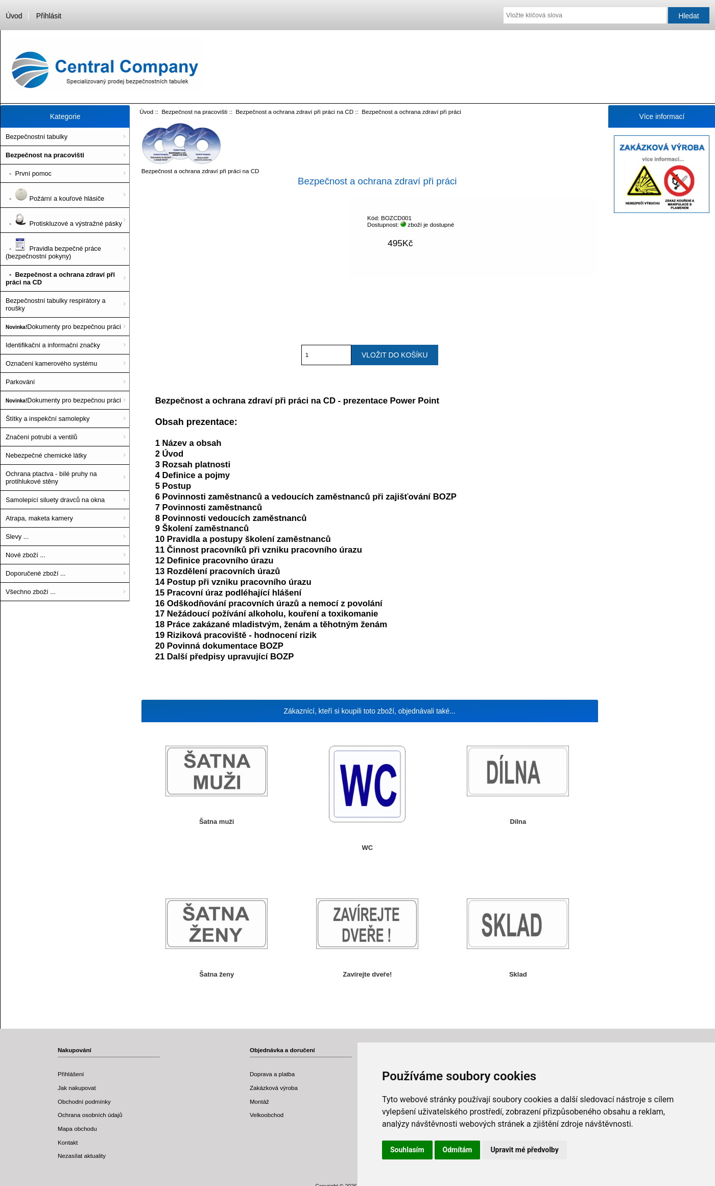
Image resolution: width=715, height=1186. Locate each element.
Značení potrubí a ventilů (41, 437)
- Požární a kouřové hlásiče (55, 195)
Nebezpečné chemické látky (46, 455)
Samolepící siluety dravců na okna (55, 500)
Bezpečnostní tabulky (36, 136)
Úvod (14, 16)
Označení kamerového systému (51, 363)
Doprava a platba (272, 1074)
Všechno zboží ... (31, 592)
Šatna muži (216, 821)
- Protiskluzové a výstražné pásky (64, 220)
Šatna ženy (216, 974)
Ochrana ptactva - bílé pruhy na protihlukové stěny (51, 477)
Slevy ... (17, 536)
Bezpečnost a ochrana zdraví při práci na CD (294, 111)
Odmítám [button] (457, 1150)
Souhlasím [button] (407, 1150)
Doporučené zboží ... (36, 573)
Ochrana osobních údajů (90, 1114)
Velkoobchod (266, 1114)
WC (367, 847)
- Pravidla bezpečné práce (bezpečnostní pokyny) (53, 249)
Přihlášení (71, 1074)
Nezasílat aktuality (82, 1155)
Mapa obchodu (77, 1128)
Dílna (518, 821)
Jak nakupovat (77, 1087)
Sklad (518, 974)
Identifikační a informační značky (53, 345)
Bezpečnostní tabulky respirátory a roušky (56, 304)
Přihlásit (48, 16)
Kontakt (68, 1142)
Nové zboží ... (25, 555)
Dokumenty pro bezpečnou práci (63, 326)
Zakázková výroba (274, 1087)
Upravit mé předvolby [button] (524, 1150)
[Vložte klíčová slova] (585, 15)
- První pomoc (29, 173)
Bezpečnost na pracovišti (194, 111)
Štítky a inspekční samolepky (47, 418)
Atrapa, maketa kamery (39, 518)
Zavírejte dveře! (367, 974)
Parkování (20, 382)
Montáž (259, 1101)
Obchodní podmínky (84, 1101)
